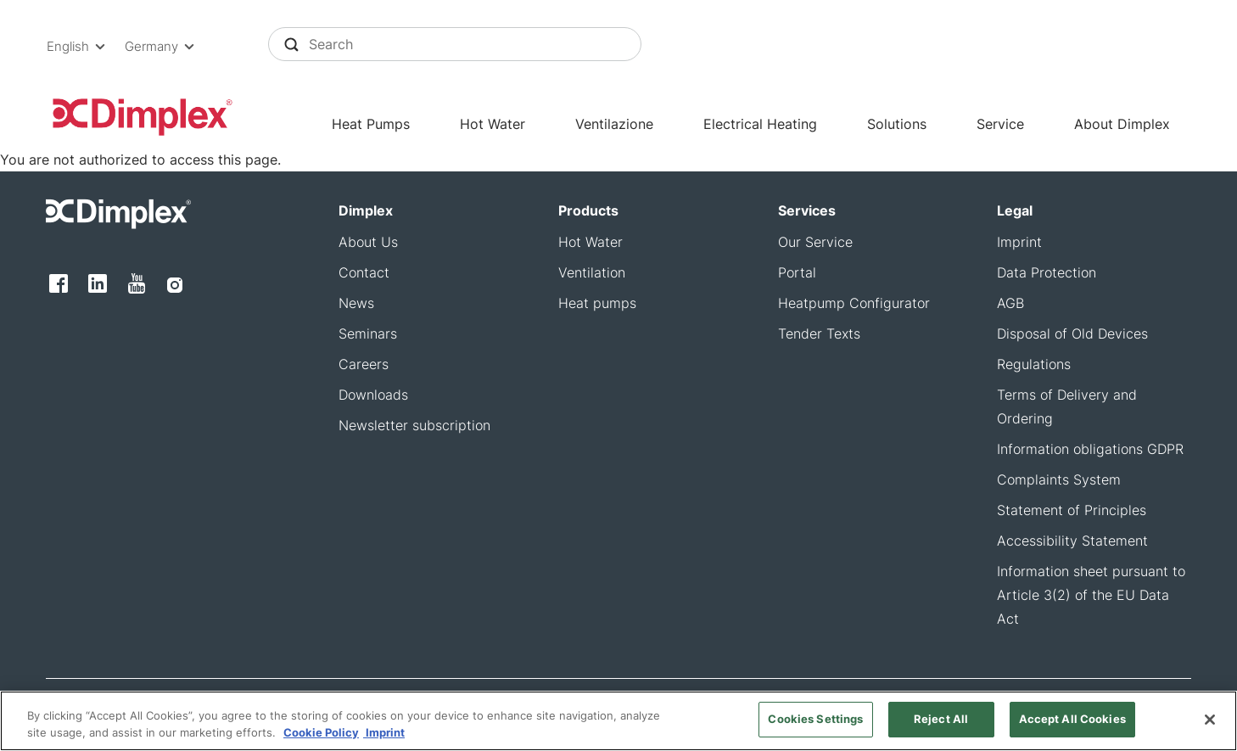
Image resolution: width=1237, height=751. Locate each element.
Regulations (1034, 364)
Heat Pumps (371, 123)
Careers (364, 364)
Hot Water (492, 123)
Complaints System (1059, 479)
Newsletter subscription (414, 425)
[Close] (1210, 722)
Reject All (941, 721)
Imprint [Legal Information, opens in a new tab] (384, 735)
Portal (797, 272)
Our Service (815, 241)
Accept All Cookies (1072, 721)
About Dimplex (1122, 123)
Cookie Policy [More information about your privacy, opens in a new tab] (321, 735)
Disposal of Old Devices (1072, 333)
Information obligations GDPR (1090, 448)
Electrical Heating (760, 123)
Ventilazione (614, 123)
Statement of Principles (1071, 510)
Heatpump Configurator (854, 302)
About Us (368, 241)
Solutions (896, 123)
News (356, 302)
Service (1000, 123)
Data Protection (1046, 272)
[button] (79, 46)
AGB (1010, 302)
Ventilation (591, 272)
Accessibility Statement (1072, 540)
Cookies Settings (815, 721)
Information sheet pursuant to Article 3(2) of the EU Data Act (1091, 595)
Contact (364, 272)
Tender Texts (819, 333)
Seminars (368, 333)
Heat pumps (597, 302)
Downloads (373, 394)
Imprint (1019, 241)
